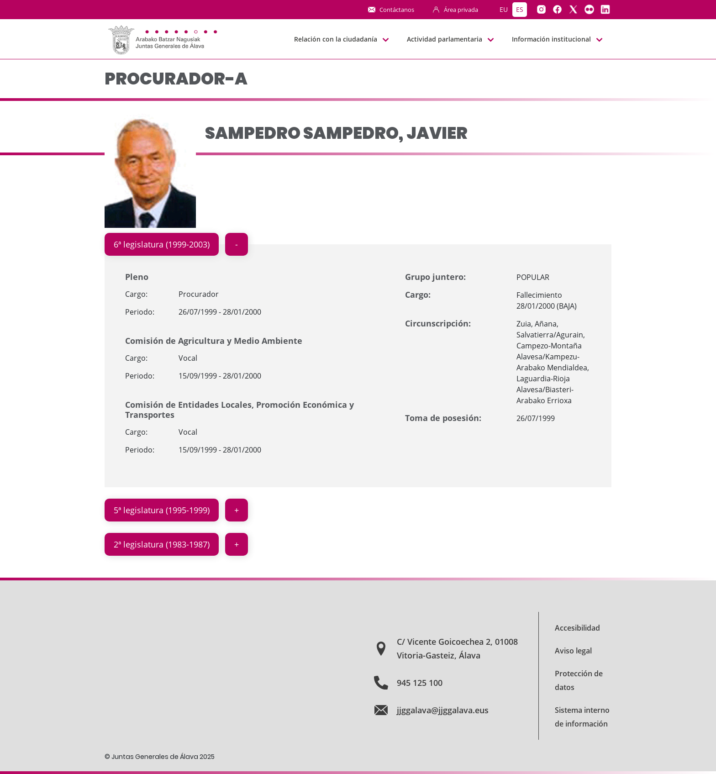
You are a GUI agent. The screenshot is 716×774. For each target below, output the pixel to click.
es (519, 9)
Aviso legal (573, 651)
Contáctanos (396, 9)
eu (504, 9)
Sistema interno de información (582, 717)
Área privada (461, 9)
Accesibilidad (577, 628)
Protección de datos (579, 680)
